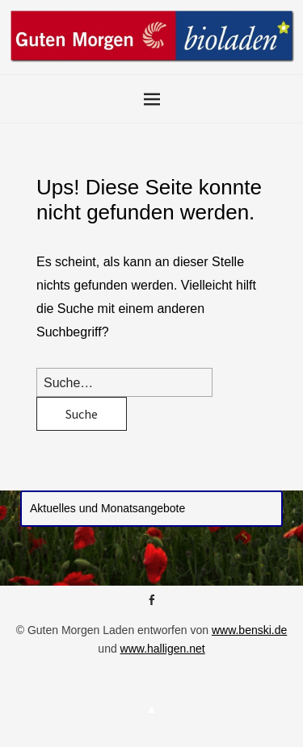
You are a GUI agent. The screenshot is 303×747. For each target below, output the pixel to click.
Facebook (152, 606)
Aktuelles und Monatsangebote (107, 508)
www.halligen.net (162, 648)
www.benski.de (249, 630)
